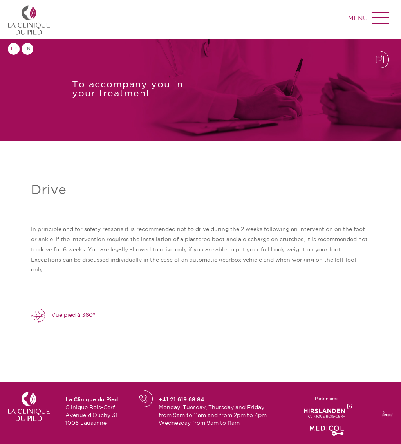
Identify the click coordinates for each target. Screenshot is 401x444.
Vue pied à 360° (63, 315)
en (27, 49)
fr (14, 49)
